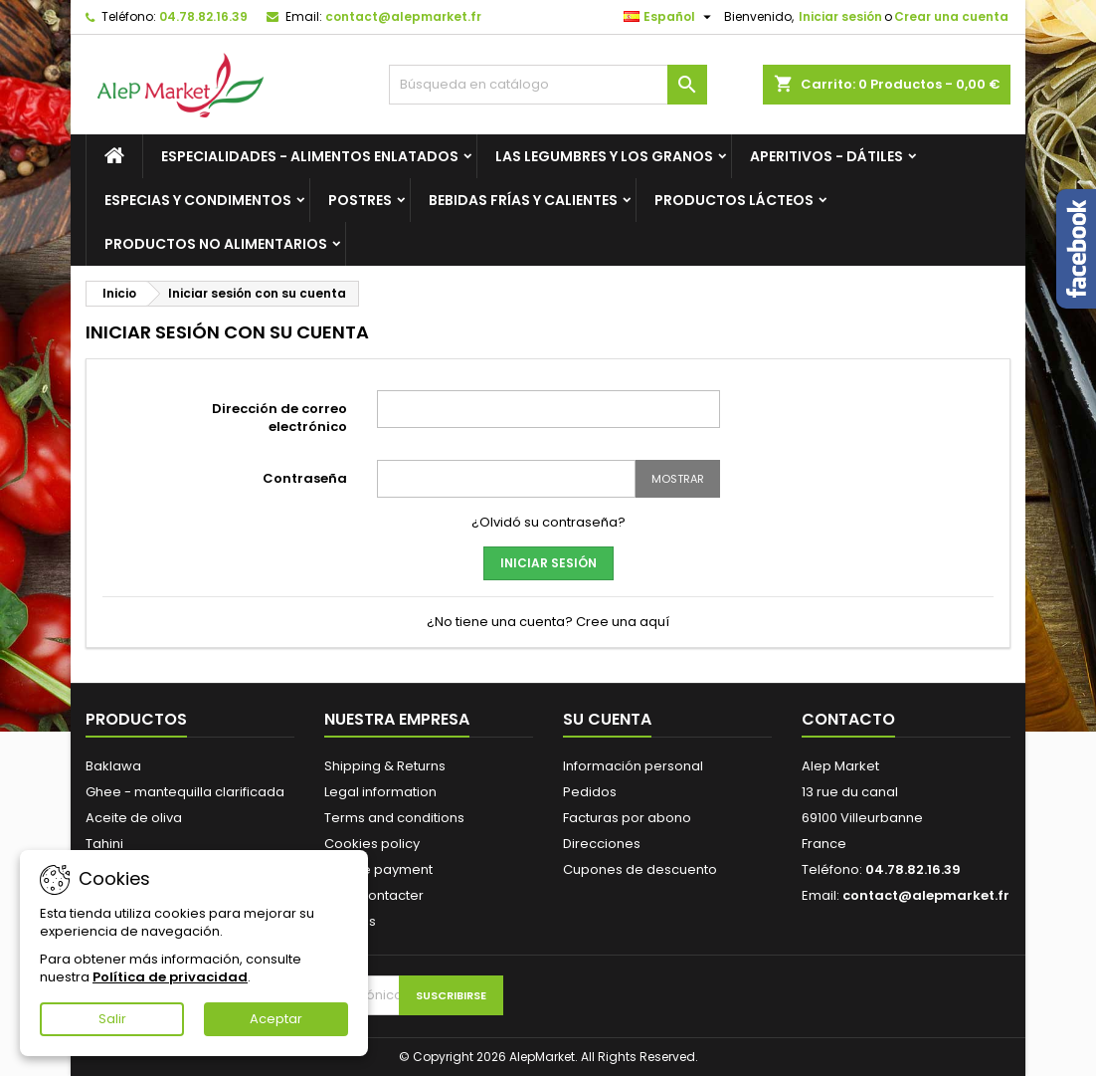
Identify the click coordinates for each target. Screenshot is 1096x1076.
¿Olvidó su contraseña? (548, 522)
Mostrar (677, 479)
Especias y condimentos (197, 200)
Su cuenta (607, 719)
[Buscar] (548, 85)
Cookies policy (372, 843)
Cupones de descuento (640, 869)
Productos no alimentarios (215, 244)
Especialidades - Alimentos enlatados (309, 156)
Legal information (380, 791)
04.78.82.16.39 (203, 16)
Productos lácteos (734, 200)
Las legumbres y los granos (604, 156)
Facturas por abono (627, 817)
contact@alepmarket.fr (403, 16)
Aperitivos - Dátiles (826, 156)
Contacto (848, 719)
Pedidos (590, 791)
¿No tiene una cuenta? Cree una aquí (548, 621)
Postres (360, 200)
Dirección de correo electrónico (279, 417)
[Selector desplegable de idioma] (670, 17)
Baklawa (113, 765)
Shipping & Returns (385, 765)
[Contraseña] (506, 479)
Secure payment (378, 869)
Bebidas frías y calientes (523, 200)
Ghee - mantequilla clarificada (185, 791)
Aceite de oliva (134, 817)
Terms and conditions (394, 817)
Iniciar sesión (840, 16)
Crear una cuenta (951, 16)
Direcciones (601, 843)
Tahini (104, 843)
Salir (112, 1018)
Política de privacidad (170, 977)
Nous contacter (374, 895)
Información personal (633, 765)
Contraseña (305, 478)
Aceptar (276, 1018)
